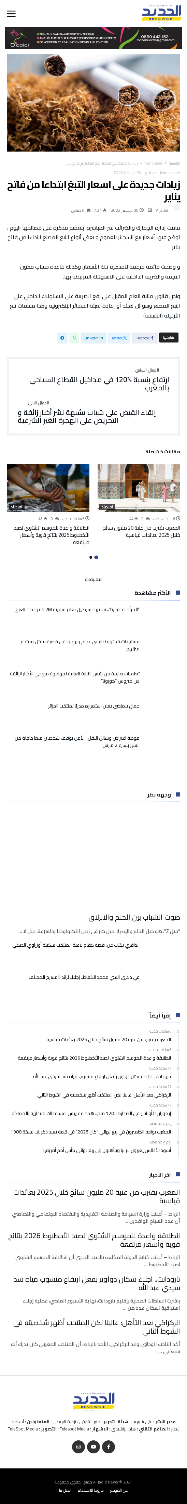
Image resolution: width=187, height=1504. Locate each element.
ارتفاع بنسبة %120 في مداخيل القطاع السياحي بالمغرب (93, 380)
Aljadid (162, 210)
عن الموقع (119, 1490)
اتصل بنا (65, 1490)
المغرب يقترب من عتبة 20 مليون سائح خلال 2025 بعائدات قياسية (141, 531)
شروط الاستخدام (91, 1490)
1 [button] (96, 557)
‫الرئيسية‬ (174, 163)
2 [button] (90, 557)
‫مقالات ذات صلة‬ (162, 452)
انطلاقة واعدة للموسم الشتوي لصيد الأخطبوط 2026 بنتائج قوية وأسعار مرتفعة (51, 535)
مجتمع (150, 173)
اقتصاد (107, 507)
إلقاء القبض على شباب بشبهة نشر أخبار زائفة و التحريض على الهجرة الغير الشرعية (93, 413)
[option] (139, 501)
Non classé (153, 163)
